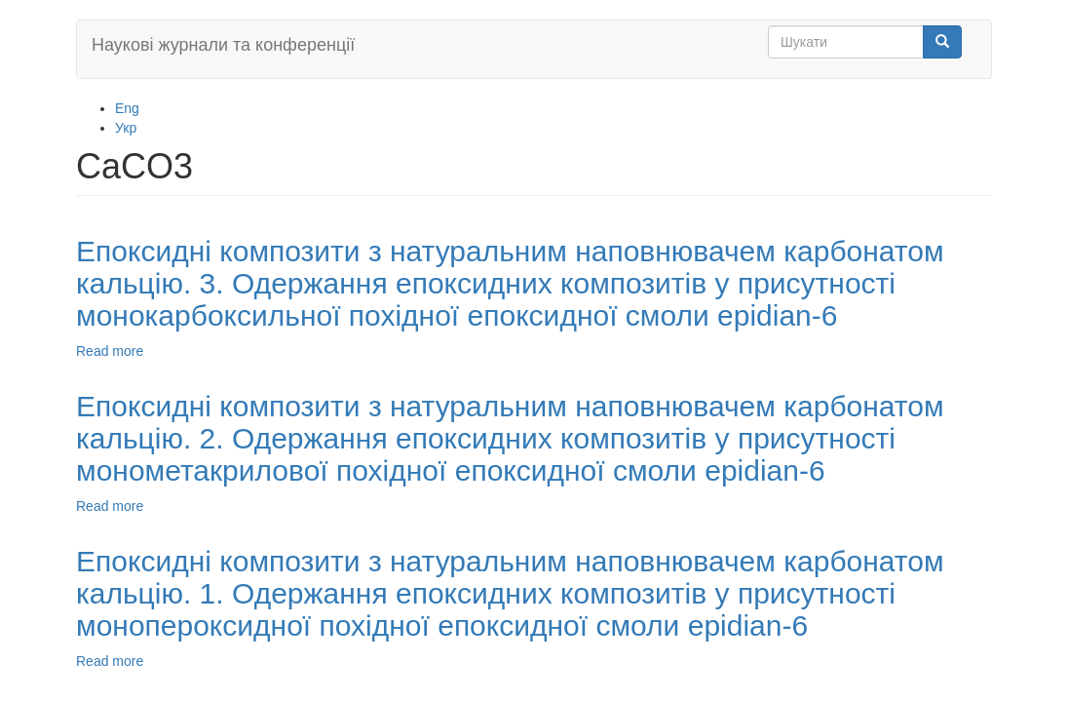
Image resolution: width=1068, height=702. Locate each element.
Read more (109, 351)
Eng (127, 108)
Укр (125, 128)
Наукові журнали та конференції (223, 45)
